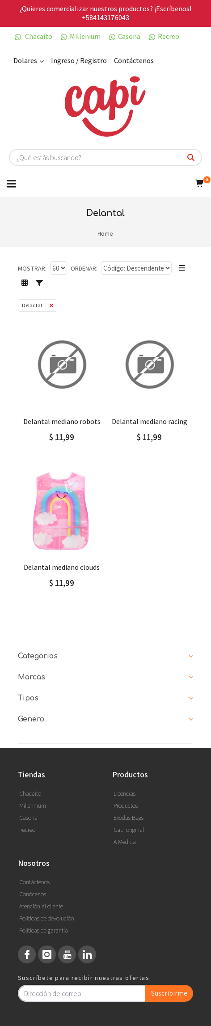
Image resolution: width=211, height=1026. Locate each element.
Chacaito (30, 793)
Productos (126, 805)
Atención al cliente (41, 906)
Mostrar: (32, 268)
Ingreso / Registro (79, 60)
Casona (124, 36)
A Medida (125, 842)
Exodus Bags (128, 818)
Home (105, 233)
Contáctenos (134, 60)
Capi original (129, 830)
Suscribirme (169, 993)
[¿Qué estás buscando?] (191, 158)
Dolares (28, 61)
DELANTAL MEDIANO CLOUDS (62, 567)
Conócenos (32, 894)
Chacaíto (32, 36)
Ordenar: (84, 268)
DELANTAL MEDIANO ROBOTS (62, 421)
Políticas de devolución (46, 918)
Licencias (124, 793)
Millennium (32, 805)
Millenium (80, 36)
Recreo (163, 36)
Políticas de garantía (43, 930)
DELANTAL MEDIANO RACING (149, 421)
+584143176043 (105, 17)
